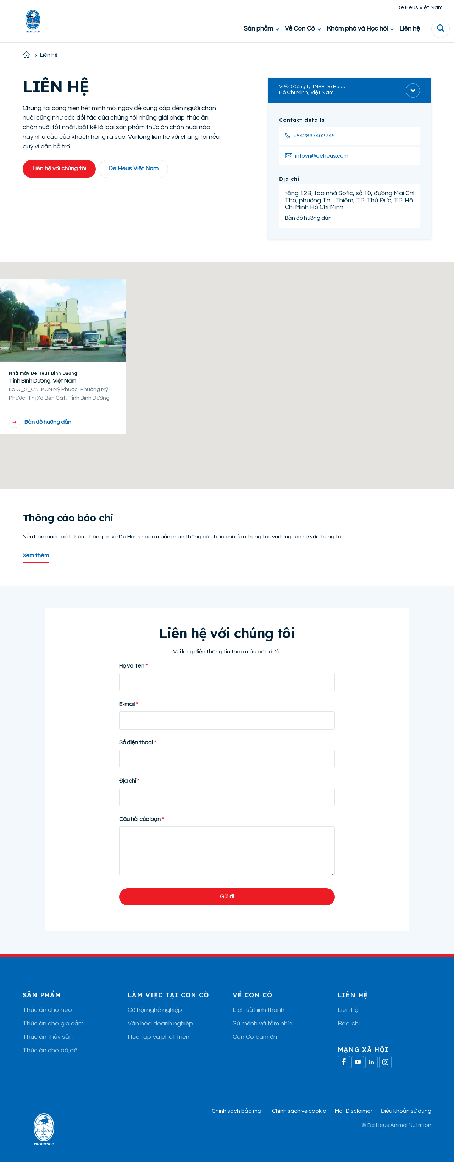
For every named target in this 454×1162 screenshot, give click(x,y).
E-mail (127, 704)
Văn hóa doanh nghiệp (160, 1023)
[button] (227, 369)
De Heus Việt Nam (420, 7)
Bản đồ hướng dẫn (308, 218)
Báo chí (349, 1023)
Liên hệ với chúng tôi (59, 168)
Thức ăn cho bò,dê (50, 1050)
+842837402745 (314, 135)
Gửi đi (227, 896)
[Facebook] (344, 1062)
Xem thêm (36, 555)
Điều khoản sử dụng (406, 1111)
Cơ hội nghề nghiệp (155, 1010)
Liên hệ (409, 28)
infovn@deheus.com (321, 156)
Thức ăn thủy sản (48, 1037)
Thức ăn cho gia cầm (53, 1023)
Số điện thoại (136, 742)
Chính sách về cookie (299, 1111)
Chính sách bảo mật (238, 1111)
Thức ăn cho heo (47, 1010)
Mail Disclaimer (353, 1111)
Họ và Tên (131, 666)
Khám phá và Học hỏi (360, 28)
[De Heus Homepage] (27, 21)
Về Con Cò (303, 28)
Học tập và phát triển (158, 1037)
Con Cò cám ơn (255, 1037)
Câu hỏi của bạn (140, 819)
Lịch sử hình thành (258, 1010)
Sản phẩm (261, 28)
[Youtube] (357, 1062)
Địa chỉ (127, 781)
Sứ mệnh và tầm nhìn (262, 1023)
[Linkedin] (371, 1062)
